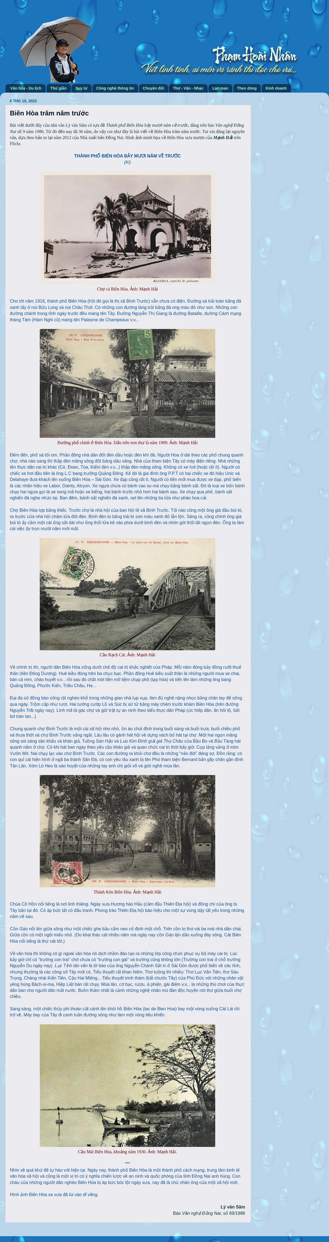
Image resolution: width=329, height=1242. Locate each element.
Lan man (220, 88)
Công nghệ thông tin (115, 88)
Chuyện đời (153, 88)
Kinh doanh (276, 88)
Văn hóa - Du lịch (26, 88)
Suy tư (81, 88)
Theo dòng (247, 88)
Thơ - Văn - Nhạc (188, 88)
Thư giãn (58, 88)
